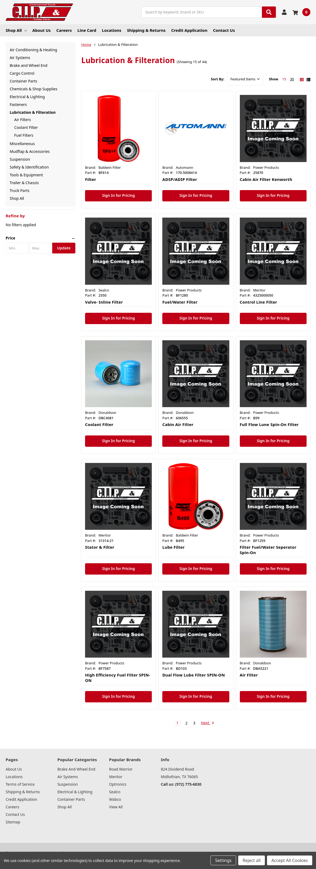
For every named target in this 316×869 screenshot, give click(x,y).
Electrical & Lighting (27, 96)
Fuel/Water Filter (180, 302)
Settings (223, 860)
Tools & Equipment (26, 174)
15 (284, 79)
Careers (64, 30)
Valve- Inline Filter (104, 302)
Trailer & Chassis (24, 182)
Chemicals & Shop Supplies (33, 88)
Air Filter (249, 675)
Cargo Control (22, 73)
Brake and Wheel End (28, 65)
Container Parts (23, 81)
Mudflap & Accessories (30, 151)
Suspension (20, 159)
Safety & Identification (29, 167)
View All (115, 806)
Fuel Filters (23, 135)
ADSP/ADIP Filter (179, 179)
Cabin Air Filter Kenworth (266, 179)
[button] (40, 238)
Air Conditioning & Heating (33, 49)
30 (292, 79)
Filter (90, 179)
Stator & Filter (99, 547)
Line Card (87, 30)
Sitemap (13, 822)
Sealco (114, 791)
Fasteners (18, 104)
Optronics (117, 784)
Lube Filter (173, 547)
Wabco (115, 799)
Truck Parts (19, 190)
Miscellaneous (22, 143)
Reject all (252, 860)
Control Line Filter (258, 302)
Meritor (115, 776)
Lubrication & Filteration (33, 112)
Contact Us (224, 30)
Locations (111, 30)
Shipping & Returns (146, 30)
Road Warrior (120, 769)
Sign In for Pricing (118, 195)
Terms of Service (20, 784)
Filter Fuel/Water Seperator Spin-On (268, 549)
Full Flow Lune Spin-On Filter (269, 424)
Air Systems (20, 57)
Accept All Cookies (289, 860)
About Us (41, 30)
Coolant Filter (26, 127)
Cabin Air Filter (177, 424)
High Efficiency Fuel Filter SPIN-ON (117, 677)
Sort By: (217, 79)
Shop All (16, 30)
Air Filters (22, 119)
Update (64, 247)
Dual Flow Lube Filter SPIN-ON (193, 675)
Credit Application (189, 30)
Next (207, 723)
